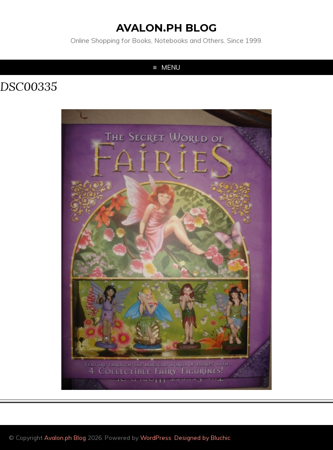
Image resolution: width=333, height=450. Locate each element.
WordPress (155, 437)
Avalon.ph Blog (166, 27)
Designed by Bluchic (202, 437)
